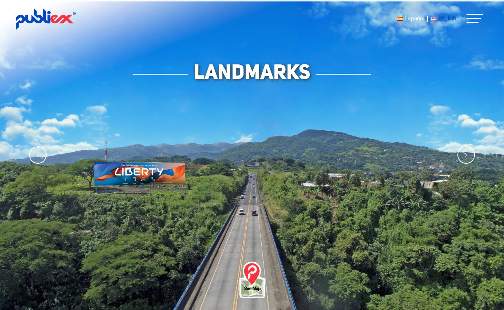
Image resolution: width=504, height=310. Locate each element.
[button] (475, 18)
